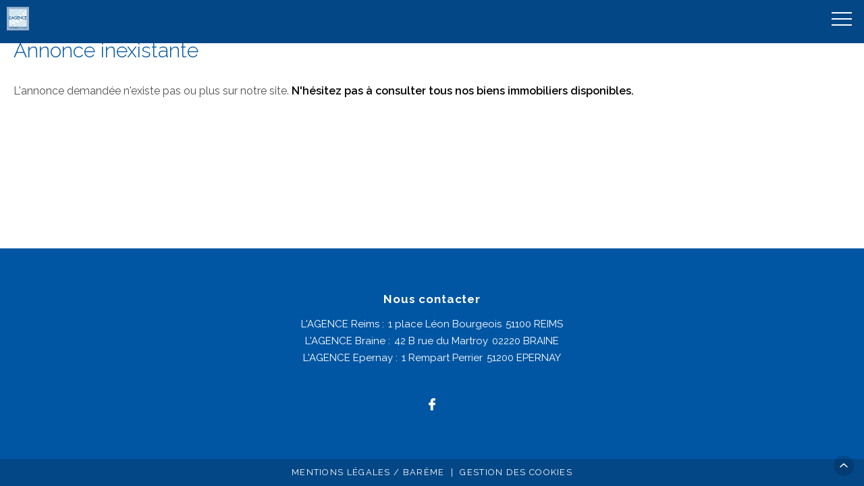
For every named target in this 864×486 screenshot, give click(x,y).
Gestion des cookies (516, 472)
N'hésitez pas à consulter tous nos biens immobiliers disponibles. (463, 90)
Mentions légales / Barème (368, 472)
